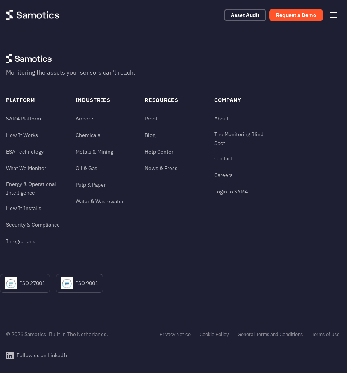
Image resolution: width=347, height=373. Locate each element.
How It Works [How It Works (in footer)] (22, 135)
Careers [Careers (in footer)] (223, 174)
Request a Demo (296, 15)
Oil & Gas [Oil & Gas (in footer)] (86, 168)
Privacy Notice (175, 334)
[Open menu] (333, 15)
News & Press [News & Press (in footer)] (161, 168)
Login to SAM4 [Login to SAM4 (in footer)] (231, 191)
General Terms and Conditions (270, 334)
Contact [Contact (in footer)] (223, 158)
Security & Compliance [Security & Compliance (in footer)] (33, 224)
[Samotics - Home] (32, 15)
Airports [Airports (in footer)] (85, 118)
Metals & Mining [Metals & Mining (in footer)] (94, 151)
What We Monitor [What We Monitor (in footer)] (26, 168)
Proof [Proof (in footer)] (151, 118)
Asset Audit (245, 15)
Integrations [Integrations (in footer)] (20, 241)
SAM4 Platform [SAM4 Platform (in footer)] (23, 118)
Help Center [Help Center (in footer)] (159, 151)
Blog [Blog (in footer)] (150, 135)
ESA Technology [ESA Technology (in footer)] (25, 151)
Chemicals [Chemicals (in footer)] (88, 135)
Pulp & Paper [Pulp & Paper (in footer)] (91, 184)
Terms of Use (325, 334)
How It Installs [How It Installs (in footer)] (23, 208)
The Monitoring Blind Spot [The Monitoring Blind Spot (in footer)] (239, 138)
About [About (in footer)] (221, 118)
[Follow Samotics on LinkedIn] (37, 355)
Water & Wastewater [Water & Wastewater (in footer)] (100, 201)
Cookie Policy (214, 334)
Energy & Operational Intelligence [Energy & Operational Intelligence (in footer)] (31, 188)
